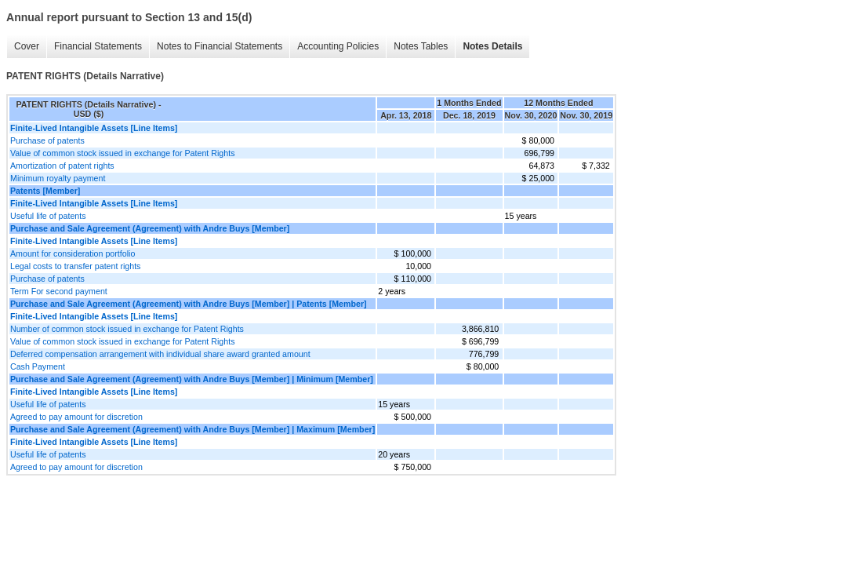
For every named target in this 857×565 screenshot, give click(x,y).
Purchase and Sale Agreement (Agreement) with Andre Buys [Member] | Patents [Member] (188, 303)
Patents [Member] (45, 190)
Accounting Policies (338, 46)
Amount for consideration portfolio (72, 253)
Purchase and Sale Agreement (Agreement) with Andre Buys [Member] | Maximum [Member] (192, 429)
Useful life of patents (48, 216)
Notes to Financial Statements (219, 46)
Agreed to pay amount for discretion (76, 416)
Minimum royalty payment (57, 178)
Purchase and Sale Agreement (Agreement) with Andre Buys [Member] (149, 228)
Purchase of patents (47, 140)
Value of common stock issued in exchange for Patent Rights (122, 153)
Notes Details (492, 46)
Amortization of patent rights (62, 165)
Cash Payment (37, 366)
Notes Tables (421, 46)
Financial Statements (98, 46)
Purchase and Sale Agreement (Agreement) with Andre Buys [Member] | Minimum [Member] (191, 379)
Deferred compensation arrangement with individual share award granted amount (160, 354)
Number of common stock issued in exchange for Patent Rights (127, 329)
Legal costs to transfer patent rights (75, 266)
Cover (26, 46)
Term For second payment (58, 291)
